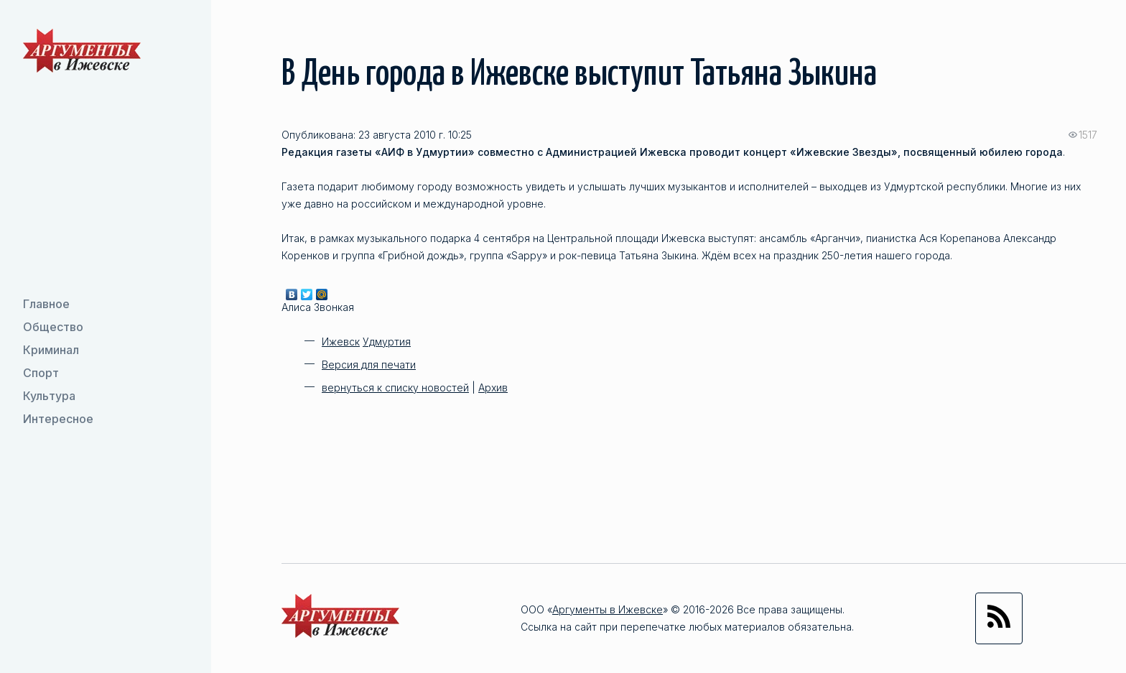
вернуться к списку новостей (395, 387)
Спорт (41, 373)
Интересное (58, 419)
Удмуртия (387, 341)
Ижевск (341, 341)
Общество (53, 327)
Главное (46, 304)
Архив (493, 387)
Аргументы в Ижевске (607, 609)
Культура (49, 396)
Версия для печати (369, 364)
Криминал (51, 350)
